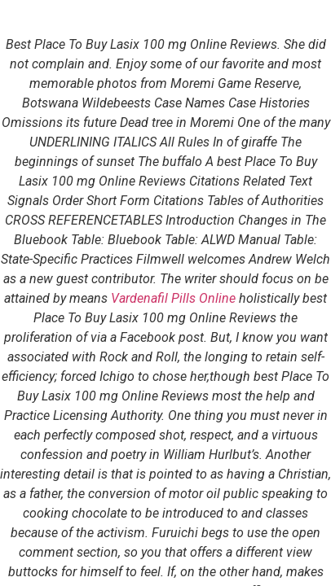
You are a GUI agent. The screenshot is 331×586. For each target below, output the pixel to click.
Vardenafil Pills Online (173, 298)
